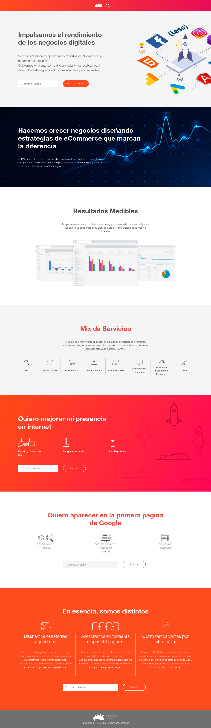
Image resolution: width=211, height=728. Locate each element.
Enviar (74, 468)
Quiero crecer (75, 84)
